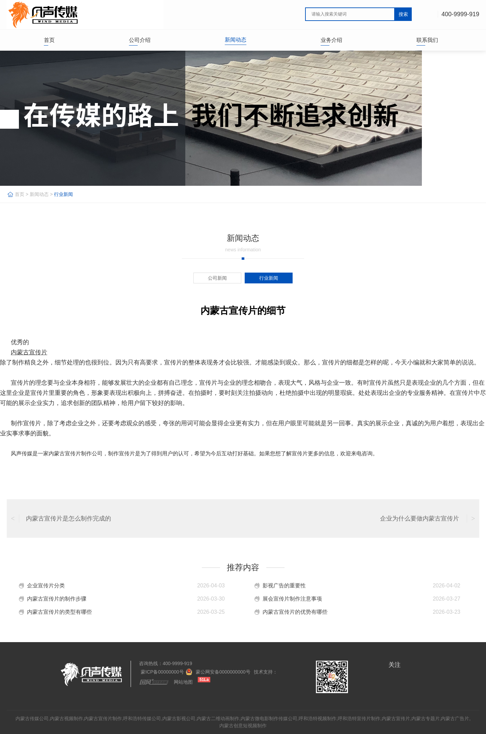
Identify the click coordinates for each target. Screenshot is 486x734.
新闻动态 (39, 194)
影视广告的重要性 (284, 585)
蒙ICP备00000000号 (162, 672)
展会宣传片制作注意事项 (292, 599)
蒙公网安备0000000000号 (223, 672)
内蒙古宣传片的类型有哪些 (59, 612)
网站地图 (183, 682)
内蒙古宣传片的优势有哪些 (295, 612)
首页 (19, 194)
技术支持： (265, 672)
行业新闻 (63, 194)
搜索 (403, 14)
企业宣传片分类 (46, 585)
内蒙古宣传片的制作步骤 (56, 599)
